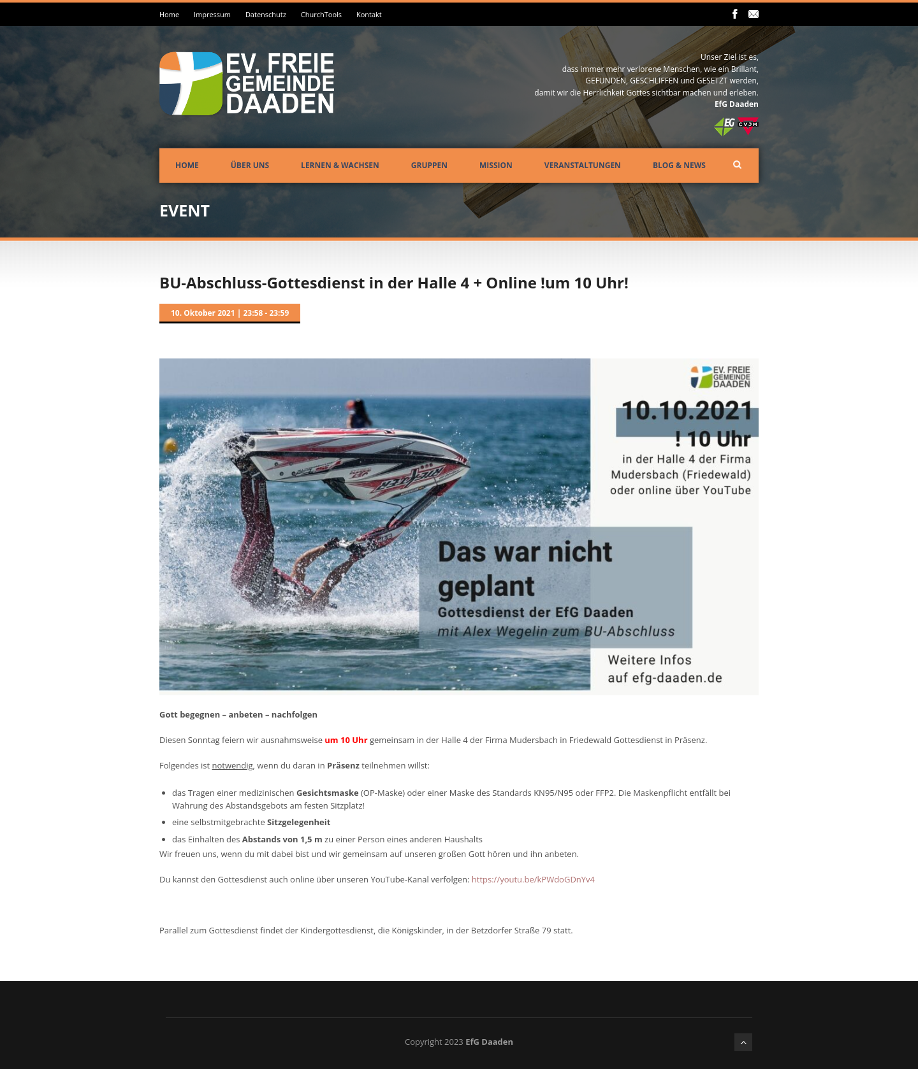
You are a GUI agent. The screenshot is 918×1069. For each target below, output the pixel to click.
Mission (496, 165)
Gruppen (429, 165)
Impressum (212, 14)
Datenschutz (265, 14)
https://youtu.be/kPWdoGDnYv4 (533, 879)
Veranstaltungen (582, 165)
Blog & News (679, 165)
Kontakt (369, 14)
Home (169, 14)
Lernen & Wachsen (340, 165)
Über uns (250, 165)
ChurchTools (321, 14)
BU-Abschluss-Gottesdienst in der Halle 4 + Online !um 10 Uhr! (394, 282)
